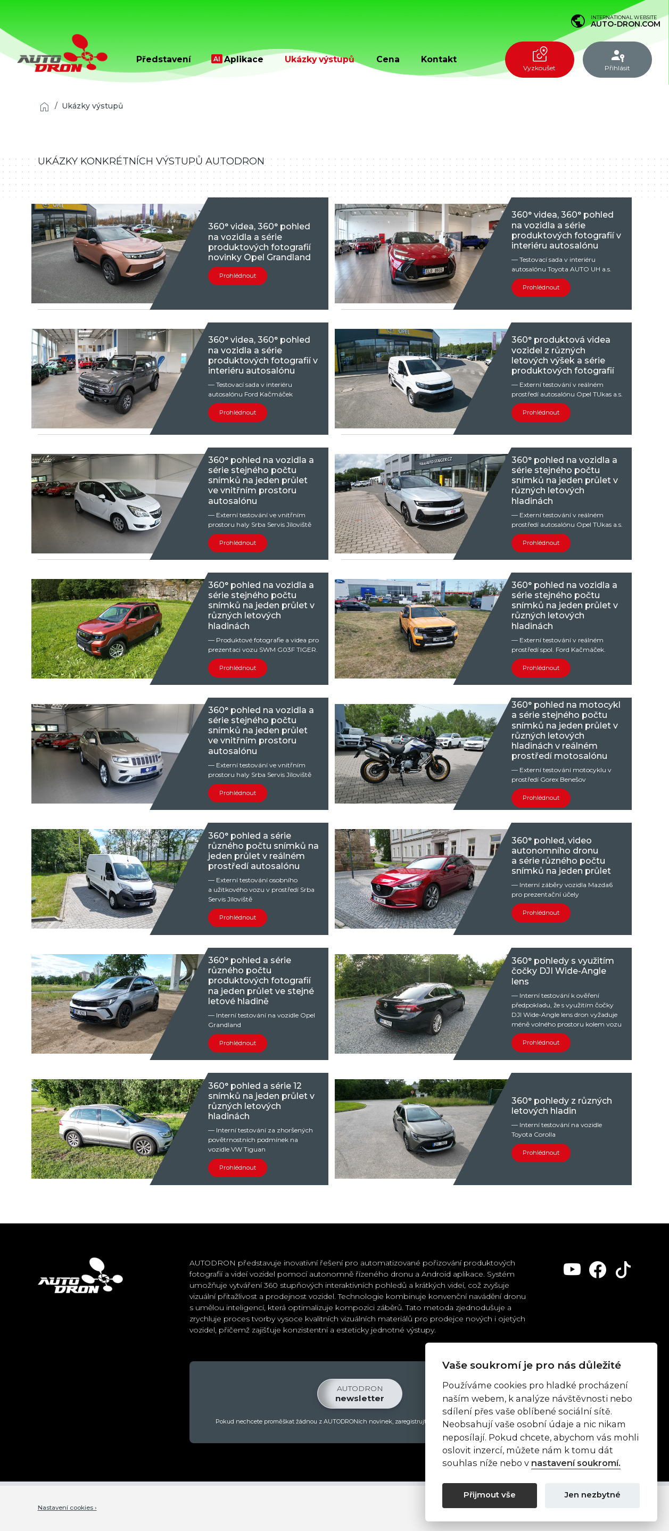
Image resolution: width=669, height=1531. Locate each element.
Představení (163, 59)
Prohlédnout (238, 276)
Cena (388, 59)
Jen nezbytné (593, 1495)
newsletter (360, 1394)
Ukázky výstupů (319, 59)
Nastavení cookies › (69, 1509)
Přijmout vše (490, 1495)
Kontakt (439, 59)
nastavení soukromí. (576, 1463)
